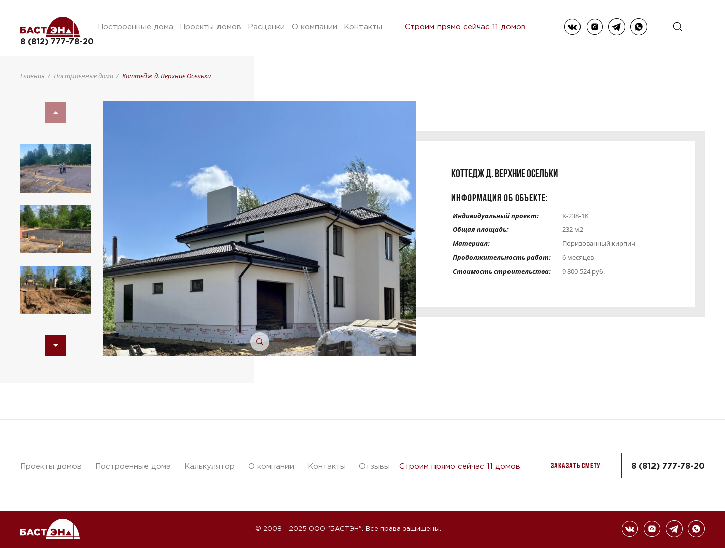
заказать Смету (576, 465)
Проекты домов (210, 26)
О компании (314, 26)
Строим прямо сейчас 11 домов (465, 26)
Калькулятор (209, 466)
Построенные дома (135, 26)
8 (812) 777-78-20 (57, 41)
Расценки (266, 26)
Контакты (363, 26)
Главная (32, 75)
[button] (55, 345)
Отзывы (374, 466)
